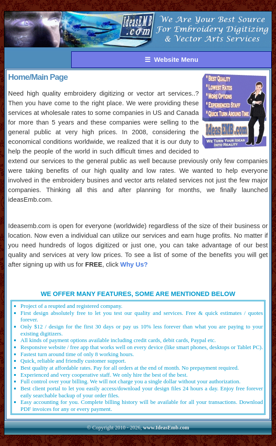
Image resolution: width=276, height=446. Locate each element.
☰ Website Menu (171, 59)
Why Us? (134, 264)
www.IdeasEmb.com (166, 428)
